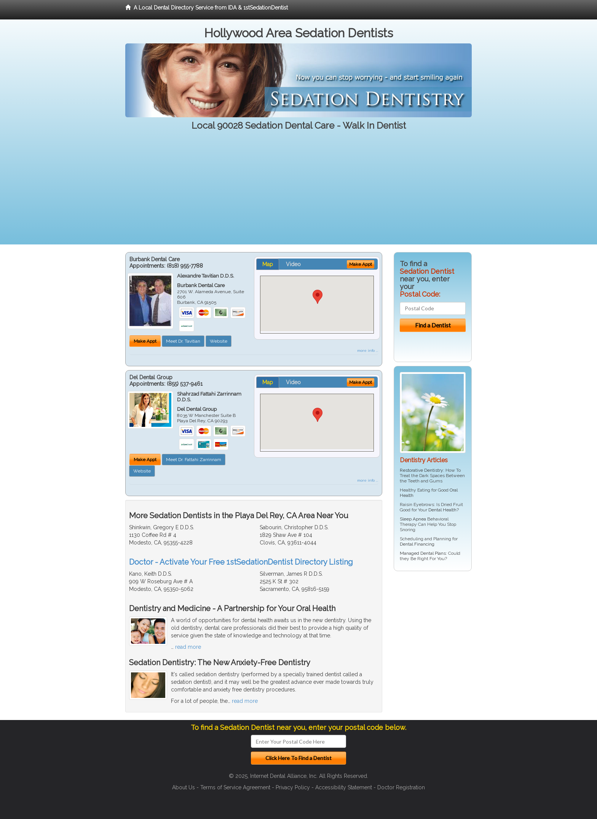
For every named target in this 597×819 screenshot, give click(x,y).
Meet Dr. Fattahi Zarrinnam (193, 459)
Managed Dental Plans (423, 553)
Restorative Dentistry (421, 470)
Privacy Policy (293, 787)
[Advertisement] (298, 191)
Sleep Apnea (413, 519)
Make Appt (145, 341)
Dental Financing (417, 544)
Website (218, 341)
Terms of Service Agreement (235, 787)
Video (293, 264)
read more (188, 647)
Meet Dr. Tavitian (183, 341)
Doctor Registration (401, 787)
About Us (183, 787)
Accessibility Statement (343, 787)
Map (267, 264)
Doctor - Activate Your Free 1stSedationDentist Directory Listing (241, 562)
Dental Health (442, 509)
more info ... (367, 350)
